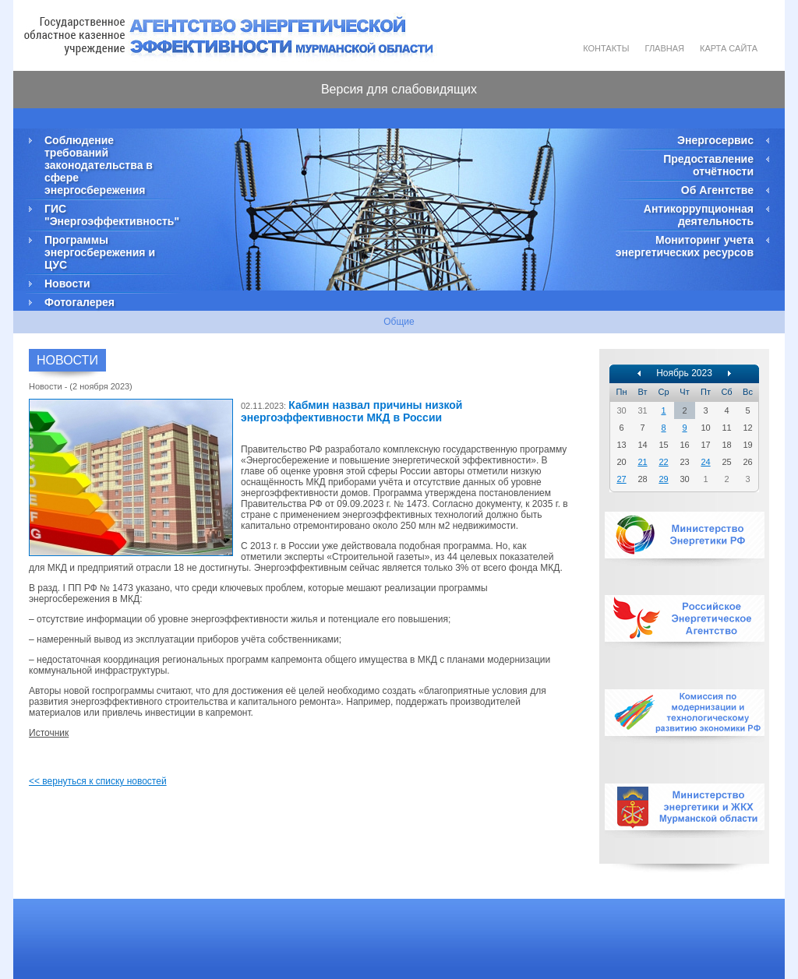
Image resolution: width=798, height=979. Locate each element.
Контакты (606, 48)
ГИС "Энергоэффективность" (110, 214)
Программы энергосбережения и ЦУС (99, 252)
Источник (49, 732)
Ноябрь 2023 (684, 373)
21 (642, 462)
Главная (664, 48)
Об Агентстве (717, 190)
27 (621, 479)
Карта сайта (728, 48)
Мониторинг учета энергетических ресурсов (685, 246)
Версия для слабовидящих (399, 89)
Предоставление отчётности (708, 165)
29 (663, 479)
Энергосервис (715, 140)
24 (705, 462)
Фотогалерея (79, 302)
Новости (67, 283)
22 (663, 462)
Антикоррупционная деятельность (699, 214)
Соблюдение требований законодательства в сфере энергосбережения (98, 165)
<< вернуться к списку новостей (98, 781)
